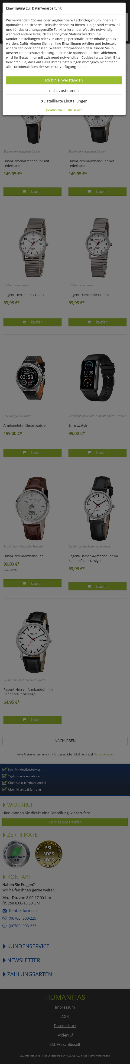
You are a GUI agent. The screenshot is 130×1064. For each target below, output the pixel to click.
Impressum (75, 109)
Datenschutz (54, 109)
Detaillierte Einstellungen (64, 101)
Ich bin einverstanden (64, 80)
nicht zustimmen (67, 90)
